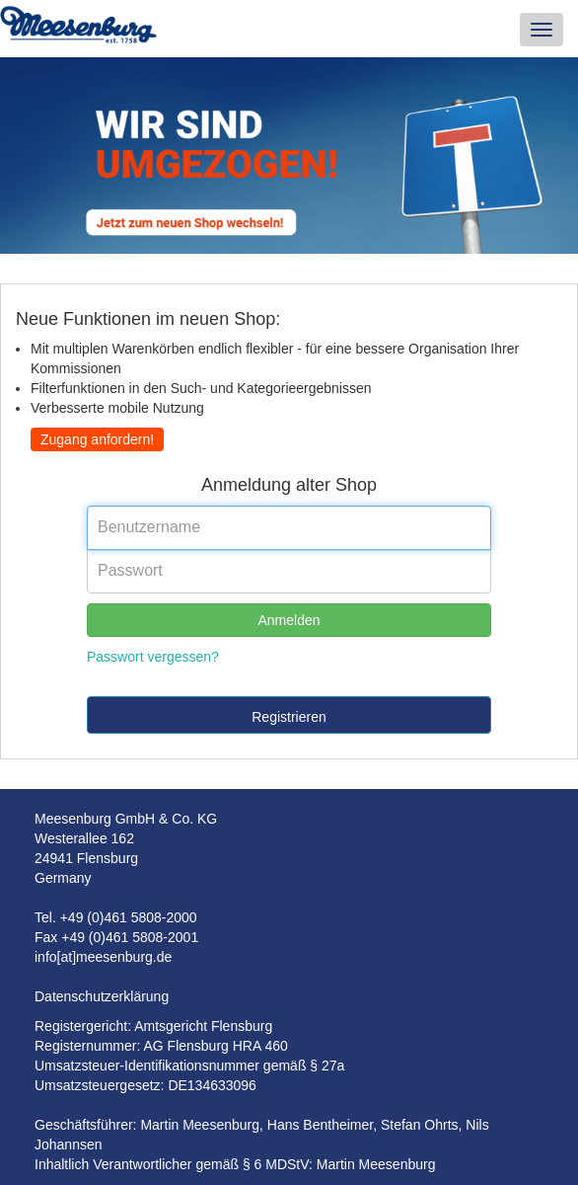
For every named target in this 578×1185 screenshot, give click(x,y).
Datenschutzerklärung (102, 996)
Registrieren (288, 717)
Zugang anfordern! (97, 439)
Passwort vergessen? (153, 657)
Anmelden (288, 620)
